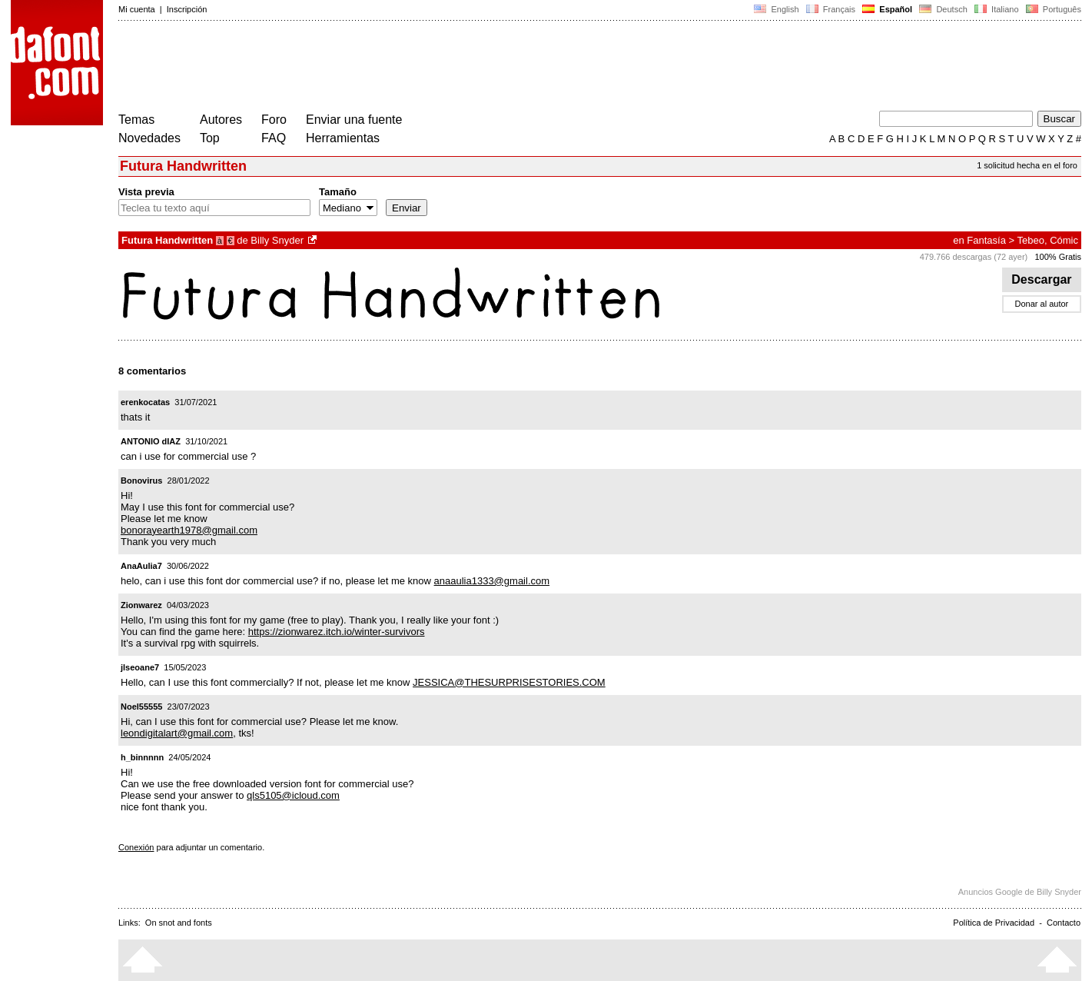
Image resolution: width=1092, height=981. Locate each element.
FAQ (273, 138)
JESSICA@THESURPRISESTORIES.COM (509, 682)
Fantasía (986, 240)
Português (1052, 9)
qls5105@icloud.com (293, 795)
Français (831, 9)
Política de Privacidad (993, 922)
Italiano (996, 9)
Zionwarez (141, 605)
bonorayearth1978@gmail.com (189, 530)
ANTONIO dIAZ (151, 441)
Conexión (136, 847)
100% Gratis (1057, 256)
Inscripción (187, 9)
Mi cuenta (136, 9)
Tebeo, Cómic (1047, 240)
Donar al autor (1042, 303)
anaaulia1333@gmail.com (492, 581)
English (776, 9)
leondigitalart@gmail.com (177, 733)
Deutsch (943, 9)
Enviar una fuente (354, 119)
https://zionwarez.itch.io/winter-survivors (336, 631)
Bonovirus (141, 480)
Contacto (1063, 922)
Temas (136, 119)
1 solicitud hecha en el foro (1027, 165)
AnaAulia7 (141, 565)
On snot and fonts (178, 922)
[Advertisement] (398, 67)
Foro (274, 119)
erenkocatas (145, 402)
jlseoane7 (140, 667)
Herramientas (343, 138)
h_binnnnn (142, 757)
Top (210, 138)
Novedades (149, 138)
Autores (221, 119)
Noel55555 (141, 706)
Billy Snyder (277, 240)
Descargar (1041, 279)
